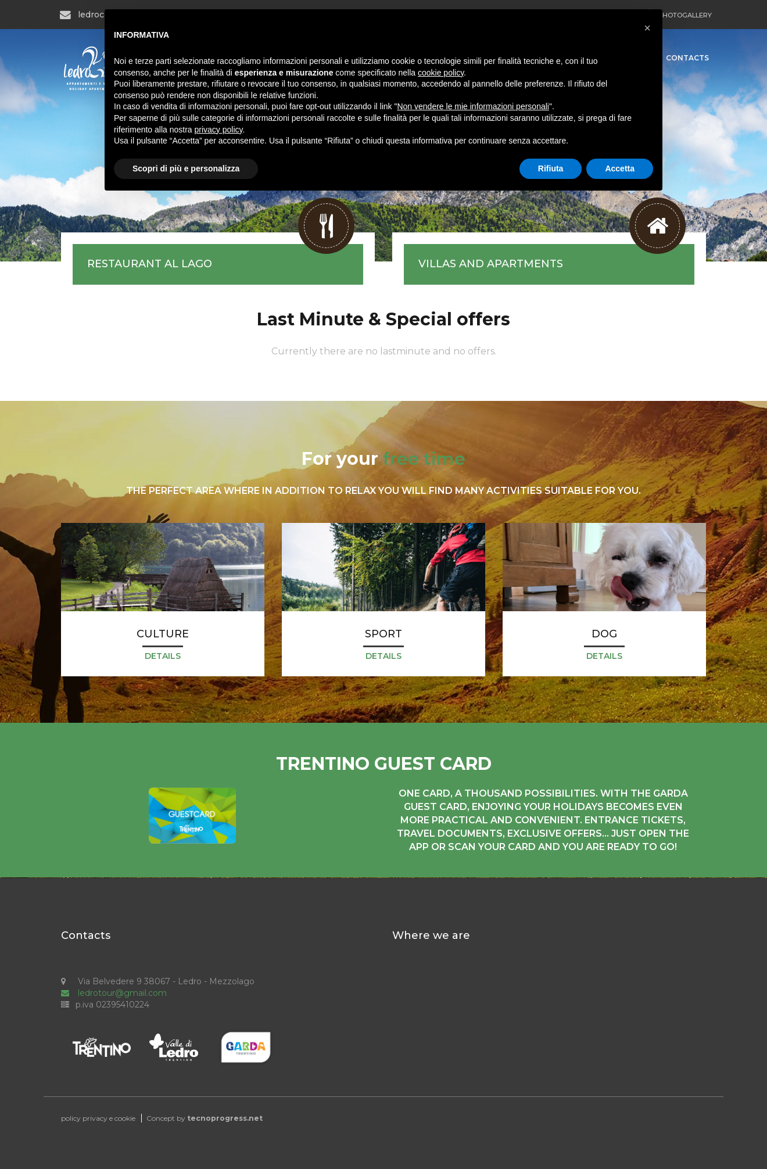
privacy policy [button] (219, 129)
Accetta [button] (620, 168)
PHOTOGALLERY (685, 15)
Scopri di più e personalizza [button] (185, 168)
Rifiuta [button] (551, 168)
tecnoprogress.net (225, 1118)
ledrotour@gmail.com (114, 993)
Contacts (687, 57)
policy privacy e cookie (98, 1118)
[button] (647, 28)
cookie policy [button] (441, 72)
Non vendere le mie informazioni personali (473, 106)
